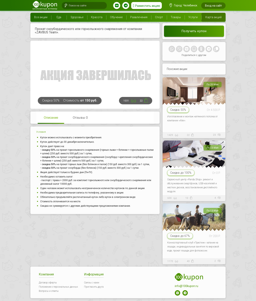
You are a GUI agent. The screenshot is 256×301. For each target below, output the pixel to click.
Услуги (193, 17)
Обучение (116, 17)
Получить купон (194, 31)
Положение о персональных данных (58, 286)
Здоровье (76, 17)
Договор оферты (48, 282)
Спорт (159, 17)
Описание (51, 118)
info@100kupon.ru (186, 286)
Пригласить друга (94, 286)
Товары (176, 17)
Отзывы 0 (80, 118)
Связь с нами (91, 282)
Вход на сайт (213, 5)
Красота (96, 17)
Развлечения (138, 17)
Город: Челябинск (183, 5)
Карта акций (213, 17)
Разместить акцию (147, 5)
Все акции (40, 17)
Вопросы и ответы (49, 291)
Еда (59, 17)
